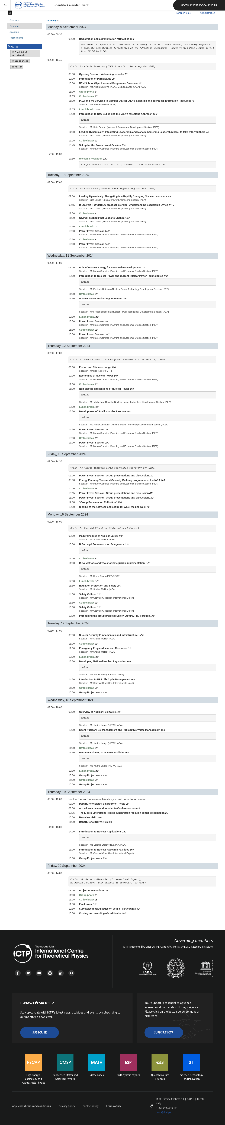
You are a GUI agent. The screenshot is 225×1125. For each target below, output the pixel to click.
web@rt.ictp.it (164, 1112)
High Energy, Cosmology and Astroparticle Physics (33, 1079)
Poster (17, 67)
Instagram (50, 973)
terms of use (114, 1105)
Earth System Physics (128, 1075)
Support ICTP (163, 1032)
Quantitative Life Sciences (160, 1077)
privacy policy (67, 1105)
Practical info (16, 37)
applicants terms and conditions (31, 1105)
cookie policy (90, 1105)
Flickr (71, 973)
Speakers (14, 32)
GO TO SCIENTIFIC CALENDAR (199, 5)
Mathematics (97, 1075)
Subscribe (39, 1032)
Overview (14, 20)
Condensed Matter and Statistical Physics (65, 1077)
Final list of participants (19, 53)
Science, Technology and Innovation (191, 1077)
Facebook (18, 973)
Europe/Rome (183, 13)
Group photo (20, 61)
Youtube (39, 973)
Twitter (28, 973)
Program (13, 26)
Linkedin (61, 973)
